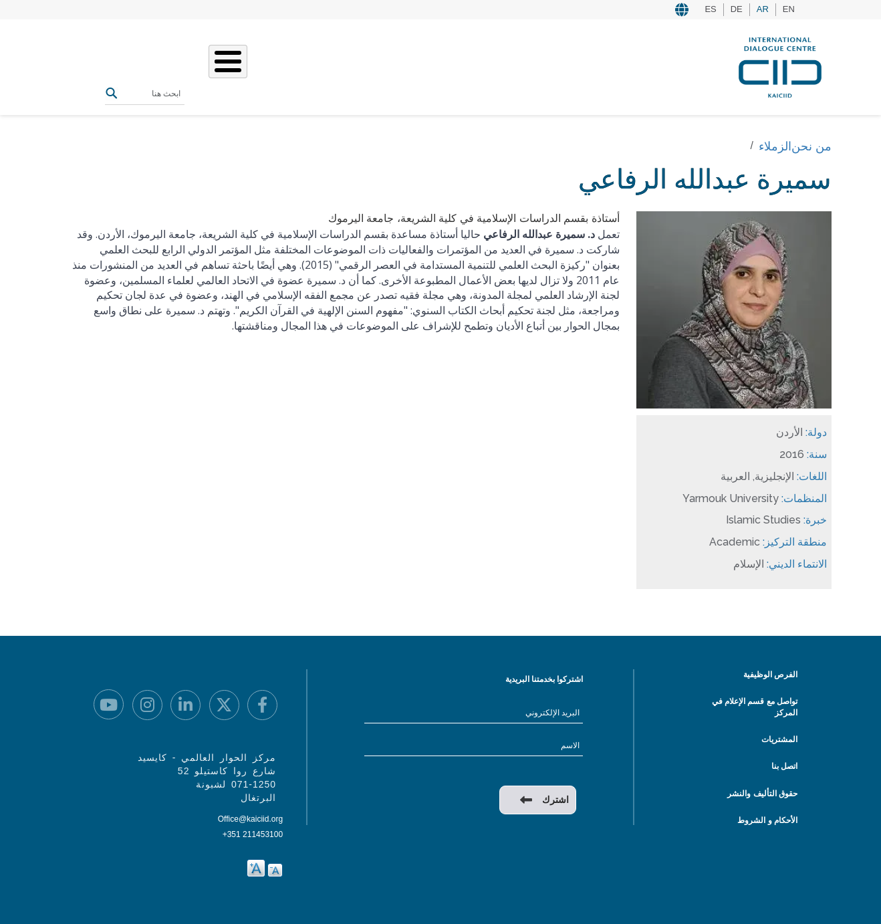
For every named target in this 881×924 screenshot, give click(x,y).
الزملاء (775, 146)
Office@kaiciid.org (250, 819)
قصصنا (344, 66)
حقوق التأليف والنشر (762, 793)
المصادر (248, 66)
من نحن (424, 66)
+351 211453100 (253, 834)
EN (789, 9)
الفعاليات (297, 66)
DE (737, 9)
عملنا (383, 66)
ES (710, 9)
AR (763, 9)
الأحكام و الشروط (767, 820)
